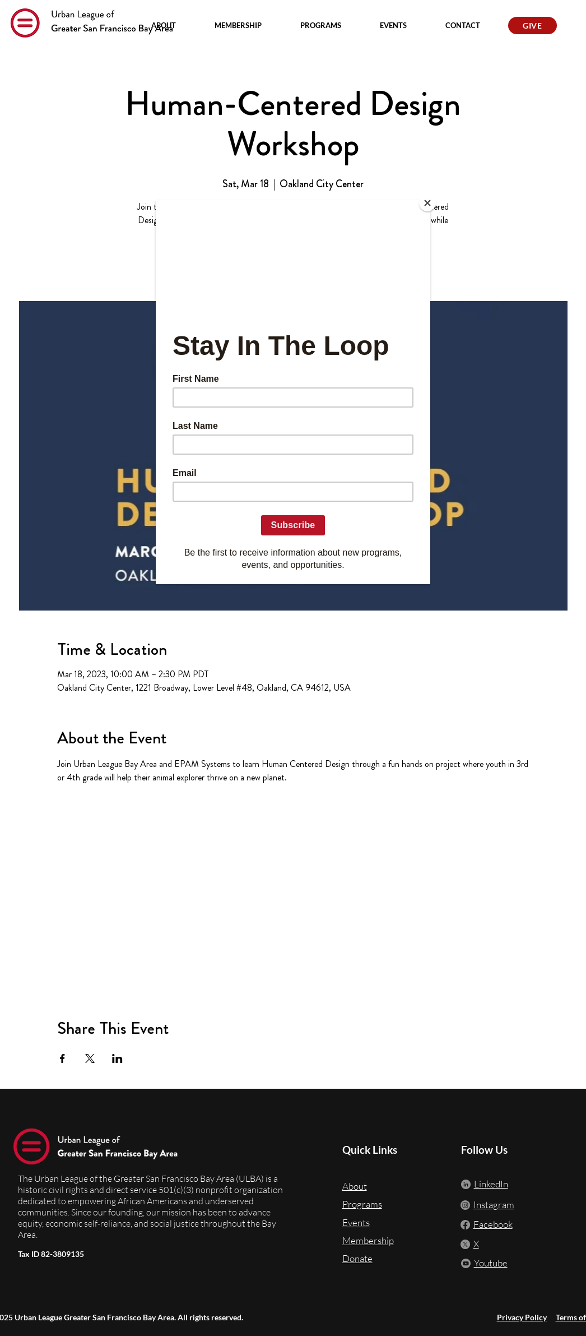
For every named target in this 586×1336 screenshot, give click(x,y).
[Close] (427, 203)
